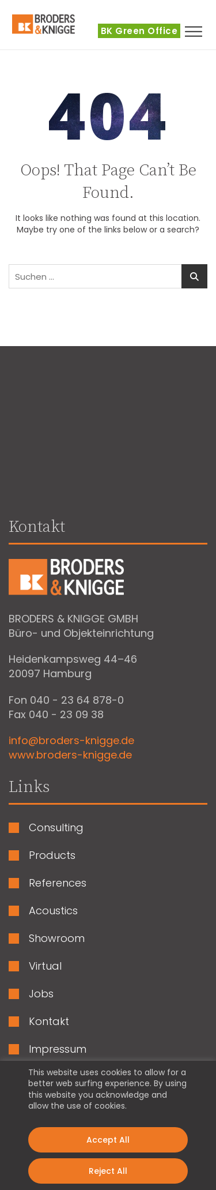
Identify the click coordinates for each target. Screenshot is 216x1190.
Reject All (108, 1171)
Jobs (41, 994)
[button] (198, 31)
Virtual (45, 966)
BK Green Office (139, 31)
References (57, 883)
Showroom (57, 938)
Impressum (57, 1049)
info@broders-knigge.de (71, 740)
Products (52, 855)
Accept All (108, 1140)
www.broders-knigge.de (70, 755)
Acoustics (53, 911)
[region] (108, 1125)
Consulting (56, 828)
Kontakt (49, 1021)
